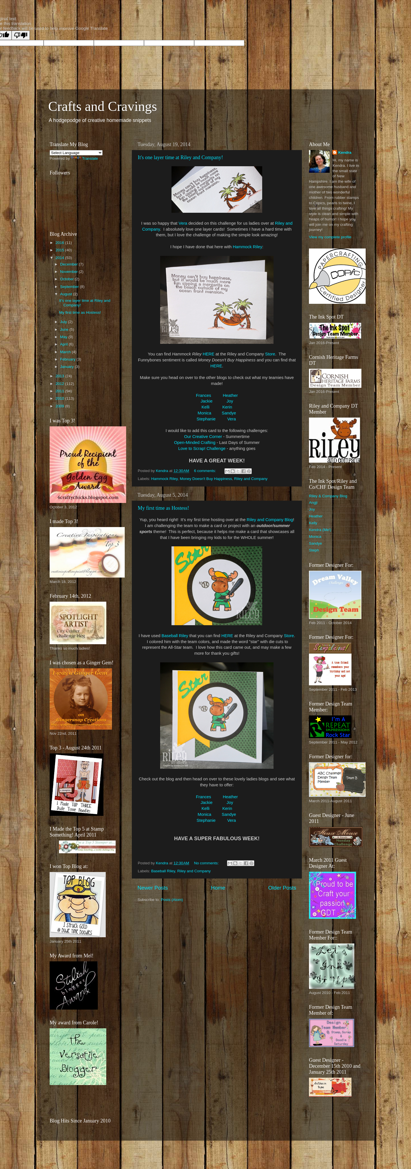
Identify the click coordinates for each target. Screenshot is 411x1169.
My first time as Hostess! (163, 508)
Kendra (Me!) (320, 530)
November (69, 271)
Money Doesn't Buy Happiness (206, 479)
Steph (314, 550)
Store (270, 354)
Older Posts (282, 888)
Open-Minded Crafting (194, 442)
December (69, 264)
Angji (313, 502)
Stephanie (206, 419)
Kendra (344, 152)
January (67, 367)
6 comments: (205, 471)
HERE (208, 354)
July (64, 322)
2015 (60, 250)
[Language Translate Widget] (76, 152)
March (66, 352)
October (67, 279)
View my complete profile (330, 237)
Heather (230, 395)
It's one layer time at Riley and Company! (180, 157)
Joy (229, 401)
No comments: (207, 863)
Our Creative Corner (203, 436)
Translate (84, 158)
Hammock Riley (247, 247)
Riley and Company (251, 479)
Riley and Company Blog (270, 519)
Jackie (207, 401)
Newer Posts (152, 888)
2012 (60, 384)
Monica (204, 413)
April (64, 344)
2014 (60, 258)
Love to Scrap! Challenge (202, 448)
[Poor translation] (21, 35)
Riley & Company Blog (328, 496)
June (64, 329)
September (70, 287)
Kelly (313, 523)
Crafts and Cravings (102, 106)
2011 (60, 391)
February (68, 359)
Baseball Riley (175, 635)
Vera (183, 223)
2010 (60, 398)
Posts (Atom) (172, 900)
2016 (60, 243)
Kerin (227, 407)
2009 (60, 406)
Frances (203, 395)
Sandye (229, 413)
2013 (60, 376)
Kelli (206, 407)
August (66, 294)
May (64, 337)
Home (218, 888)
